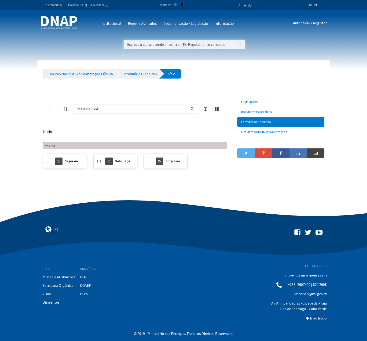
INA (83, 277)
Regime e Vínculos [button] (142, 23)
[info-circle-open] (205, 109)
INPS (84, 293)
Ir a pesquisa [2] (77, 5)
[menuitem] (280, 102)
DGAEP (85, 285)
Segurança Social (77, 161)
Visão (47, 293)
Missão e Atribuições (59, 277)
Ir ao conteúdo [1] (54, 5)
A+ (250, 5)
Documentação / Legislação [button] (185, 23)
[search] (192, 108)
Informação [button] (224, 23)
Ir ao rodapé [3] (99, 5)
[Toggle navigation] (84, 23)
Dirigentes (51, 302)
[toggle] (59, 109)
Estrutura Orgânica (58, 285)
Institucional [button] (110, 23)
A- (240, 5)
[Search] (130, 109)
